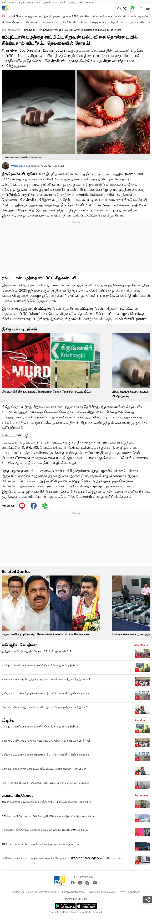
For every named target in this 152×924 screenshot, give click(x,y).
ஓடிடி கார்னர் (99, 22)
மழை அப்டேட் (50, 22)
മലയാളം (72, 2)
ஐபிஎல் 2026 (70, 16)
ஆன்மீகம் (144, 16)
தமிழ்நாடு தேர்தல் (49, 16)
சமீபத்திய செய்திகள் (19, 644)
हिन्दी (4, 2)
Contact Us (18, 892)
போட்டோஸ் (69, 22)
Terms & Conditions (129, 892)
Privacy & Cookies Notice (102, 892)
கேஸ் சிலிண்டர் (14, 22)
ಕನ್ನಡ (21, 2)
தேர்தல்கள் (32, 22)
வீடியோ (84, 22)
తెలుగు (30, 2)
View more (141, 645)
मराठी (38, 2)
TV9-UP (89, 2)
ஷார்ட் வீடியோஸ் (125, 16)
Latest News (15, 16)
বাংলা (55, 2)
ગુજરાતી (47, 2)
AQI (125, 8)
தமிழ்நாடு (31, 16)
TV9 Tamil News (11, 29)
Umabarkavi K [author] (18, 165)
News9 (12, 2)
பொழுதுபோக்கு (102, 16)
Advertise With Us (49, 892)
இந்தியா (85, 16)
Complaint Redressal (73, 892)
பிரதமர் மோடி (117, 22)
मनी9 (81, 2)
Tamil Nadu (29, 29)
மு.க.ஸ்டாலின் (137, 22)
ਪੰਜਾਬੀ (63, 2)
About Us (31, 892)
